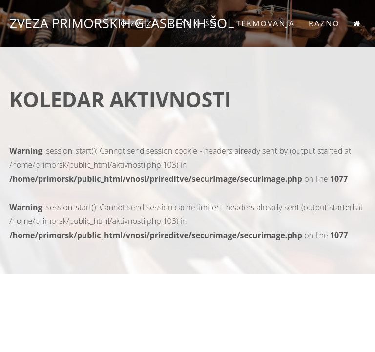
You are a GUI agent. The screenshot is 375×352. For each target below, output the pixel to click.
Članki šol (196, 23)
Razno (324, 23)
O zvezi (138, 23)
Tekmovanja (265, 23)
